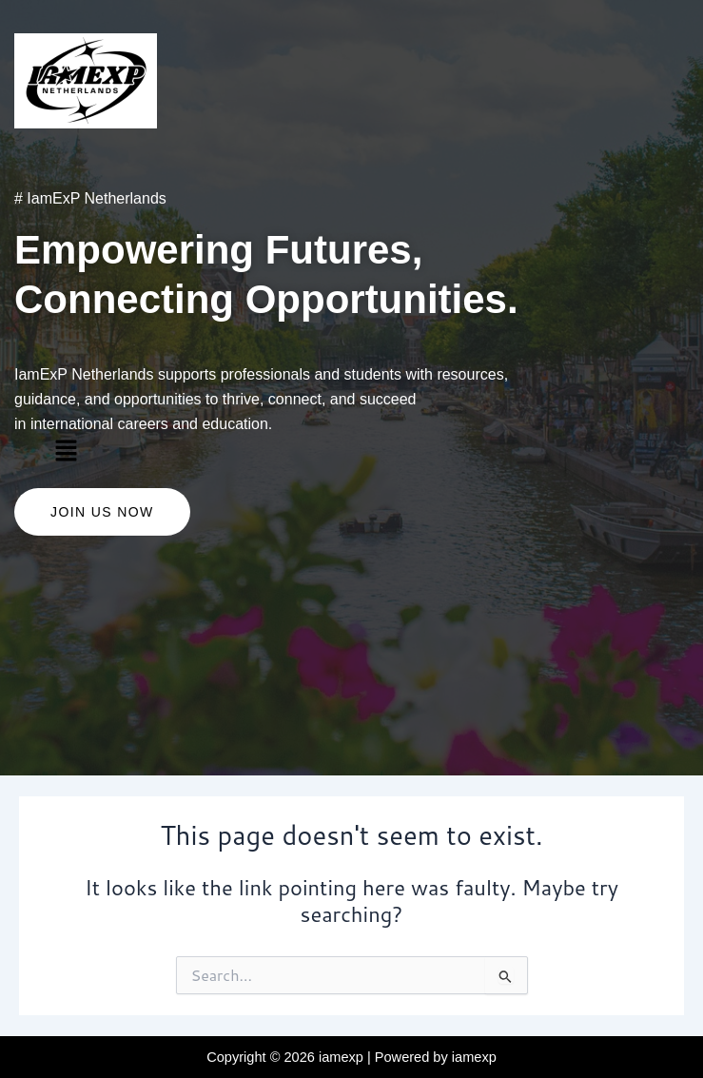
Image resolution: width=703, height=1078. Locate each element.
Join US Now (102, 511)
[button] (66, 450)
